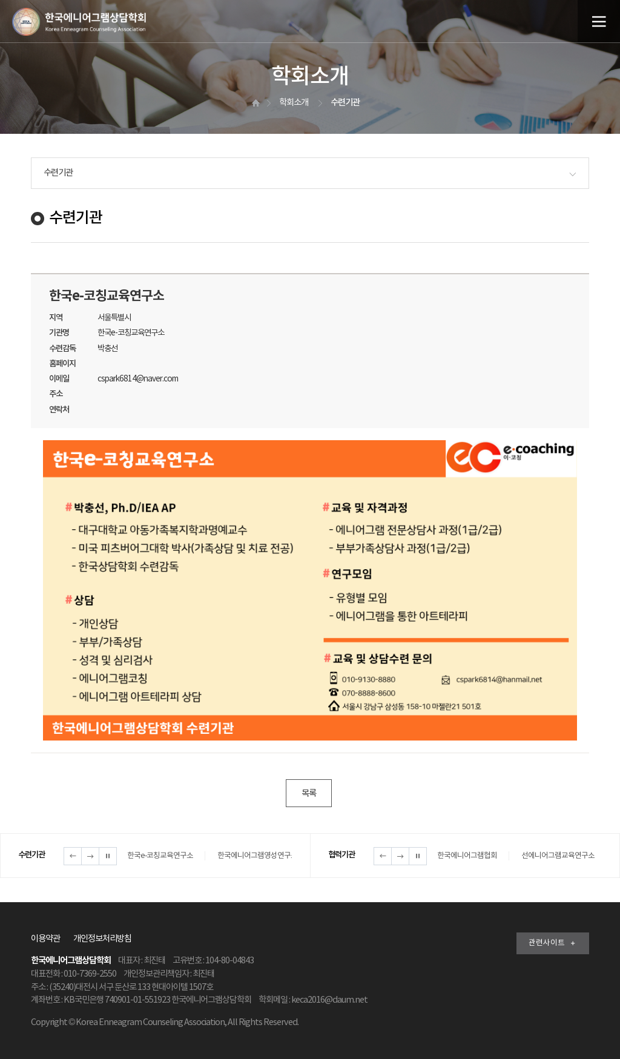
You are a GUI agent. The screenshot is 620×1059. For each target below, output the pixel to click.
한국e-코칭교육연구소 (160, 855)
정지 (108, 856)
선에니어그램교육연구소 (558, 855)
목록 (309, 793)
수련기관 (58, 173)
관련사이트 (553, 943)
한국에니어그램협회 (467, 855)
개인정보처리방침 (102, 939)
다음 (90, 856)
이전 (73, 856)
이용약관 (45, 939)
